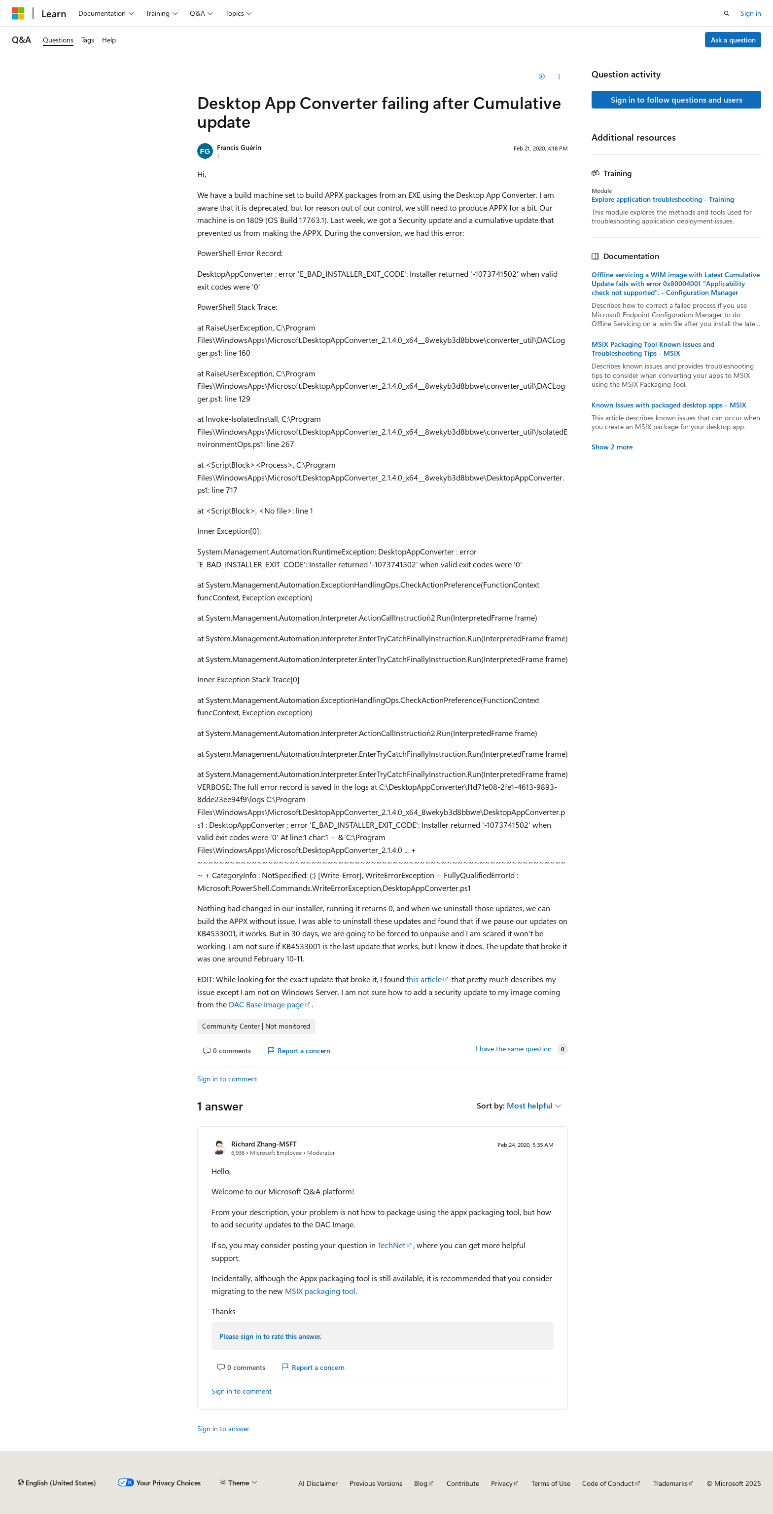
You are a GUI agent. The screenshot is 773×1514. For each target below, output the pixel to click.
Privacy (502, 1483)
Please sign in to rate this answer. (270, 1336)
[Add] (542, 77)
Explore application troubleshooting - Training (663, 199)
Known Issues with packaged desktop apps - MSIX (669, 405)
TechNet (391, 1245)
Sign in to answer (223, 1428)
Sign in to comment (227, 1078)
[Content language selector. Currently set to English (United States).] (57, 1483)
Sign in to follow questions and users (676, 99)
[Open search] (727, 13)
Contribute (463, 1483)
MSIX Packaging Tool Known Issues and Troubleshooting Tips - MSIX (653, 349)
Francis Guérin (239, 147)
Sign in (750, 13)
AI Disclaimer (318, 1483)
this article (424, 979)
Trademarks (670, 1483)
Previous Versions (376, 1483)
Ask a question (733, 39)
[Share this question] (559, 77)
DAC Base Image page (266, 1004)
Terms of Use (550, 1483)
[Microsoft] (18, 13)
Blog (420, 1483)
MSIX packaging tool (320, 1291)
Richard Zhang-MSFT (264, 1143)
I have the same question (514, 1049)
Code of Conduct (608, 1483)
